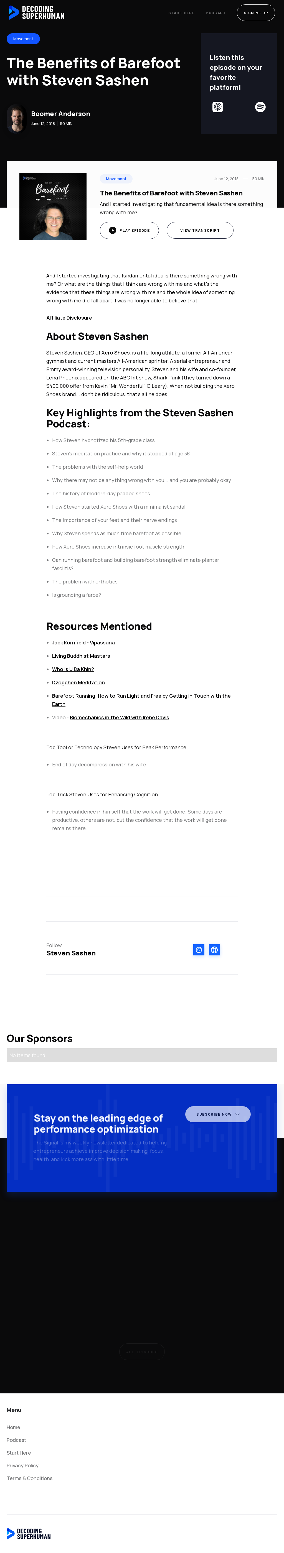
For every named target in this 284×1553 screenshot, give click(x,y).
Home (13, 1427)
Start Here (181, 12)
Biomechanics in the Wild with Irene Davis (119, 717)
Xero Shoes (116, 352)
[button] (216, 1116)
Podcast (216, 12)
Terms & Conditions (29, 1478)
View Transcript (200, 230)
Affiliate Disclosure (69, 317)
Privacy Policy (23, 1465)
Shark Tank (166, 377)
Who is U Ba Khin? (73, 669)
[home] (36, 13)
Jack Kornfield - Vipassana (83, 642)
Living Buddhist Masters (81, 655)
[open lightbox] (129, 230)
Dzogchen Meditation (78, 682)
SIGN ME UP (256, 12)
